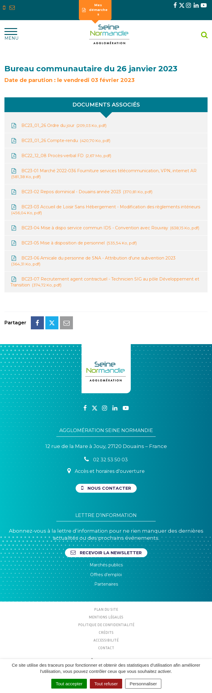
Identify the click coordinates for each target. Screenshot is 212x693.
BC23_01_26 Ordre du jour (58, 125)
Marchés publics (106, 565)
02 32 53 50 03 (106, 459)
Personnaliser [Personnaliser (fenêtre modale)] (143, 683)
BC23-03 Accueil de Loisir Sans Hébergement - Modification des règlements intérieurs (105, 210)
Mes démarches (95, 9)
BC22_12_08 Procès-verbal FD (60, 156)
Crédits (106, 632)
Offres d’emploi (106, 574)
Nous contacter (106, 488)
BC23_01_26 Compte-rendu (60, 141)
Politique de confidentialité (106, 624)
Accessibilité (106, 640)
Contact (106, 647)
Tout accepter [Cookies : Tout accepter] (69, 683)
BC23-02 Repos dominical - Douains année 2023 (81, 192)
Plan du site (106, 609)
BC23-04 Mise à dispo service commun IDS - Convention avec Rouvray (104, 228)
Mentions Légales (106, 617)
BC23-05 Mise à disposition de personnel (73, 243)
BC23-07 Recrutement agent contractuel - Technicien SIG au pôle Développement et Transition (104, 282)
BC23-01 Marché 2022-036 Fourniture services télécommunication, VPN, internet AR (103, 174)
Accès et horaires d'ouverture (106, 471)
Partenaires (106, 584)
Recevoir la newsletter (106, 552)
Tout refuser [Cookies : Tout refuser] (106, 683)
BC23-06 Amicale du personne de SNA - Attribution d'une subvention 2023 (93, 261)
